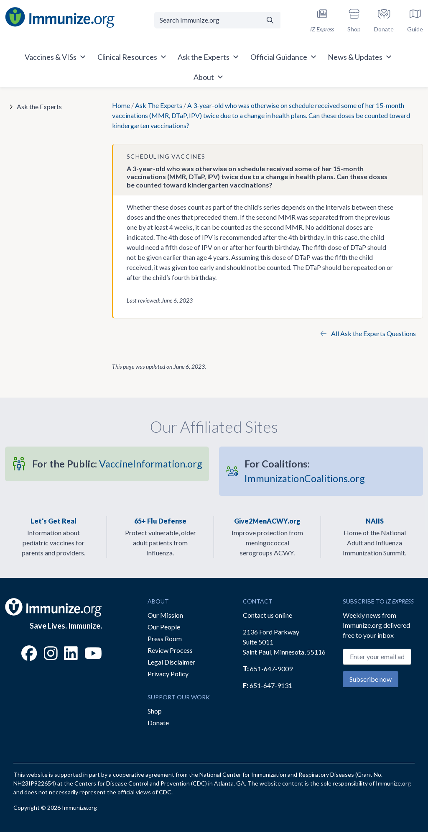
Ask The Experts (158, 105)
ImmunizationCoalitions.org (305, 471)
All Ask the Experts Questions (368, 333)
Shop (155, 711)
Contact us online (267, 615)
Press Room (165, 638)
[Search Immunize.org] (207, 20)
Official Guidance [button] (283, 57)
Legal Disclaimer (171, 662)
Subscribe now (370, 679)
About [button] (209, 77)
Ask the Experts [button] (208, 57)
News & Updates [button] (360, 57)
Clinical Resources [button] (132, 57)
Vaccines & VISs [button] (56, 57)
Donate (158, 723)
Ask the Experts (39, 106)
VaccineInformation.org (117, 464)
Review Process (170, 650)
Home (121, 105)
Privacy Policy (168, 674)
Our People (164, 627)
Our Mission (165, 615)
